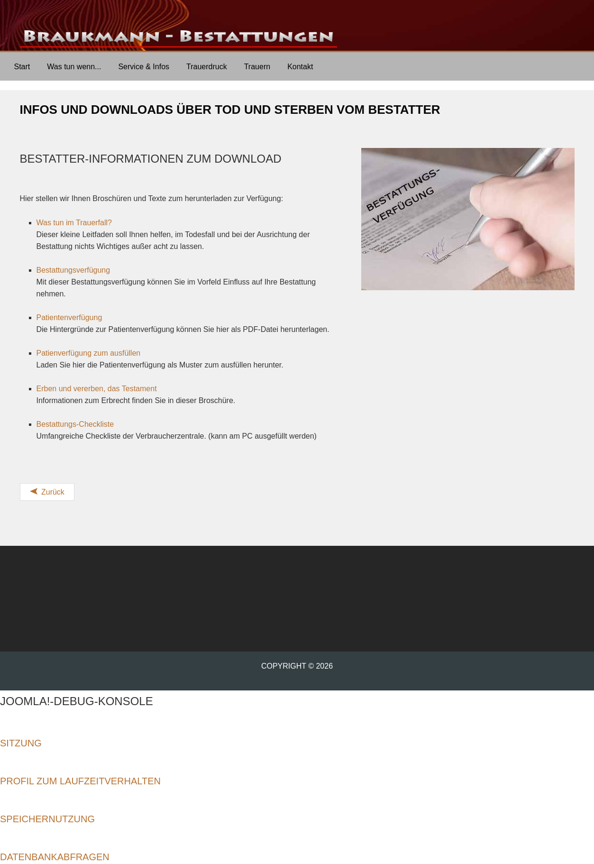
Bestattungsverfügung (73, 270)
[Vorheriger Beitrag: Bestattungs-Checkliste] (47, 492)
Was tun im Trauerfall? (74, 223)
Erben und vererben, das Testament (98, 389)
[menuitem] (22, 66)
